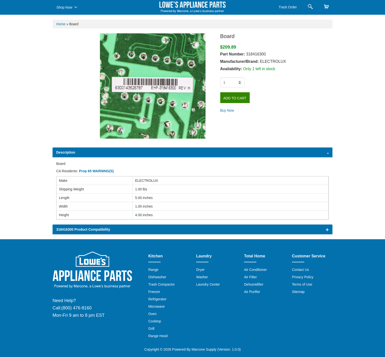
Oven (152, 314)
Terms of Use (302, 284)
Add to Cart (235, 98)
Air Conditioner (255, 270)
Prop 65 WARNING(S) (96, 171)
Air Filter (250, 277)
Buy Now (227, 110)
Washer (202, 277)
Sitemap (298, 292)
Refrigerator (157, 299)
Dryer (200, 270)
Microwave (156, 306)
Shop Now (66, 7)
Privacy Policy (302, 277)
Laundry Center (208, 284)
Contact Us (300, 270)
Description (65, 152)
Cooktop (154, 321)
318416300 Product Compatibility (83, 229)
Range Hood (158, 336)
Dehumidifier (253, 284)
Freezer (154, 292)
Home (60, 24)
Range (153, 270)
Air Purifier (252, 292)
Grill (151, 329)
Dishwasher (157, 277)
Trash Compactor (161, 284)
